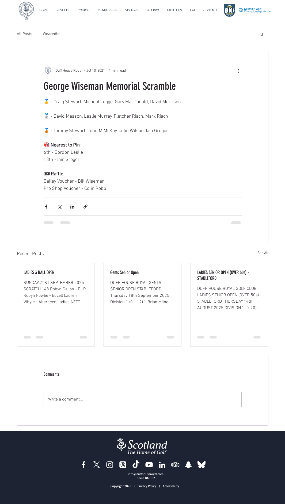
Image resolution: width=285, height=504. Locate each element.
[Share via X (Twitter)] (59, 206)
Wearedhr (51, 34)
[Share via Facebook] (46, 206)
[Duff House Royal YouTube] (149, 464)
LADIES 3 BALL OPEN (39, 272)
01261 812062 (146, 478)
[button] (84, 10)
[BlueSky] (201, 464)
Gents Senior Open (124, 272)
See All (262, 253)
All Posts (24, 34)
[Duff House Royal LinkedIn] (162, 464)
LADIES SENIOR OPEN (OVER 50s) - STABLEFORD (223, 275)
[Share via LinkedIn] (72, 206)
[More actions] (238, 70)
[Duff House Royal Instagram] (109, 464)
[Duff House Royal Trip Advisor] (175, 464)
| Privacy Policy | (148, 486)
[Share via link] (85, 206)
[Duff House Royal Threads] (122, 464)
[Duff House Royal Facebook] (83, 464)
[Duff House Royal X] (96, 464)
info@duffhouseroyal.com (146, 474)
